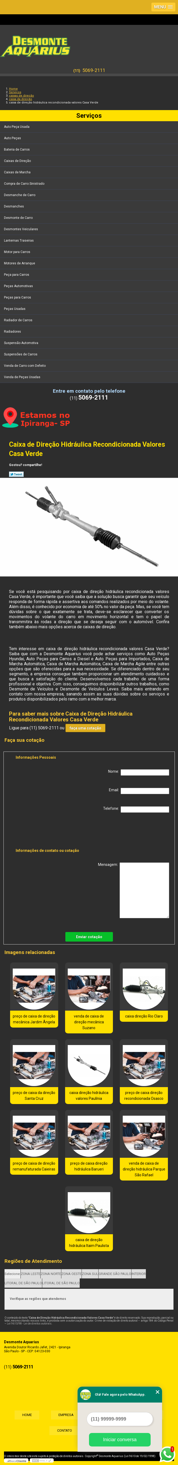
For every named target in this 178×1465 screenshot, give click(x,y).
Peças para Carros (18, 297)
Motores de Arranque (20, 263)
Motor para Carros (17, 252)
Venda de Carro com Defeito (25, 366)
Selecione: (12, 1274)
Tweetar (16, 474)
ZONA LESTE (30, 1274)
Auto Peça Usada (17, 127)
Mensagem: (133, 890)
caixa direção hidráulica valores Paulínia (88, 1096)
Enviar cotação (89, 937)
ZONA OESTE (71, 1274)
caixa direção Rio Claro (144, 1016)
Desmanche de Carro (20, 195)
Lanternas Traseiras (19, 240)
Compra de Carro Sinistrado (24, 184)
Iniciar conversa (120, 1439)
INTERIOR (139, 1274)
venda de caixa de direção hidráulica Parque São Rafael (144, 1169)
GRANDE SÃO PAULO (115, 1274)
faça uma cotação (85, 728)
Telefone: (136, 809)
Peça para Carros (17, 275)
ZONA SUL (90, 1274)
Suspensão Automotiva (21, 343)
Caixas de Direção (18, 161)
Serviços (89, 115)
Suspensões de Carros (21, 354)
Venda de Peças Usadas (22, 377)
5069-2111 (93, 70)
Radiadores (13, 331)
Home (26, 1415)
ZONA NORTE (51, 1274)
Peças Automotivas (19, 286)
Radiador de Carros (18, 320)
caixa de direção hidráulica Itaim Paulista (89, 1243)
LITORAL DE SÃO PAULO (23, 1283)
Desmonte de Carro (18, 218)
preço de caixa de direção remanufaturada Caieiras (34, 1166)
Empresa (65, 1415)
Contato (64, 1431)
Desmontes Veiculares (21, 229)
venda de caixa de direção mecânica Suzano (89, 1022)
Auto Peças (13, 138)
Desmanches (14, 206)
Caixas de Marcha (17, 172)
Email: (139, 791)
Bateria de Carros (17, 149)
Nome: (138, 772)
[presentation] (49, 831)
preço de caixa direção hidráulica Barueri (89, 1166)
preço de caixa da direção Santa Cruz (34, 1096)
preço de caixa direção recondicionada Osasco (143, 1096)
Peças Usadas (15, 309)
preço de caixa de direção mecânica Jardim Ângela (34, 1019)
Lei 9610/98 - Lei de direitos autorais (29, 1323)
